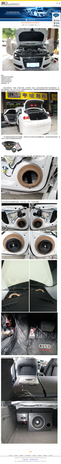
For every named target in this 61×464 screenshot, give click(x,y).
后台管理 (50, 455)
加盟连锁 (39, 455)
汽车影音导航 (27, 455)
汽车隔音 (34, 455)
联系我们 (45, 455)
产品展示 (16, 455)
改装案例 (21, 455)
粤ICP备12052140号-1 (34, 459)
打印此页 (31, 25)
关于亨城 (10, 455)
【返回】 (30, 451)
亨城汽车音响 (25, 459)
